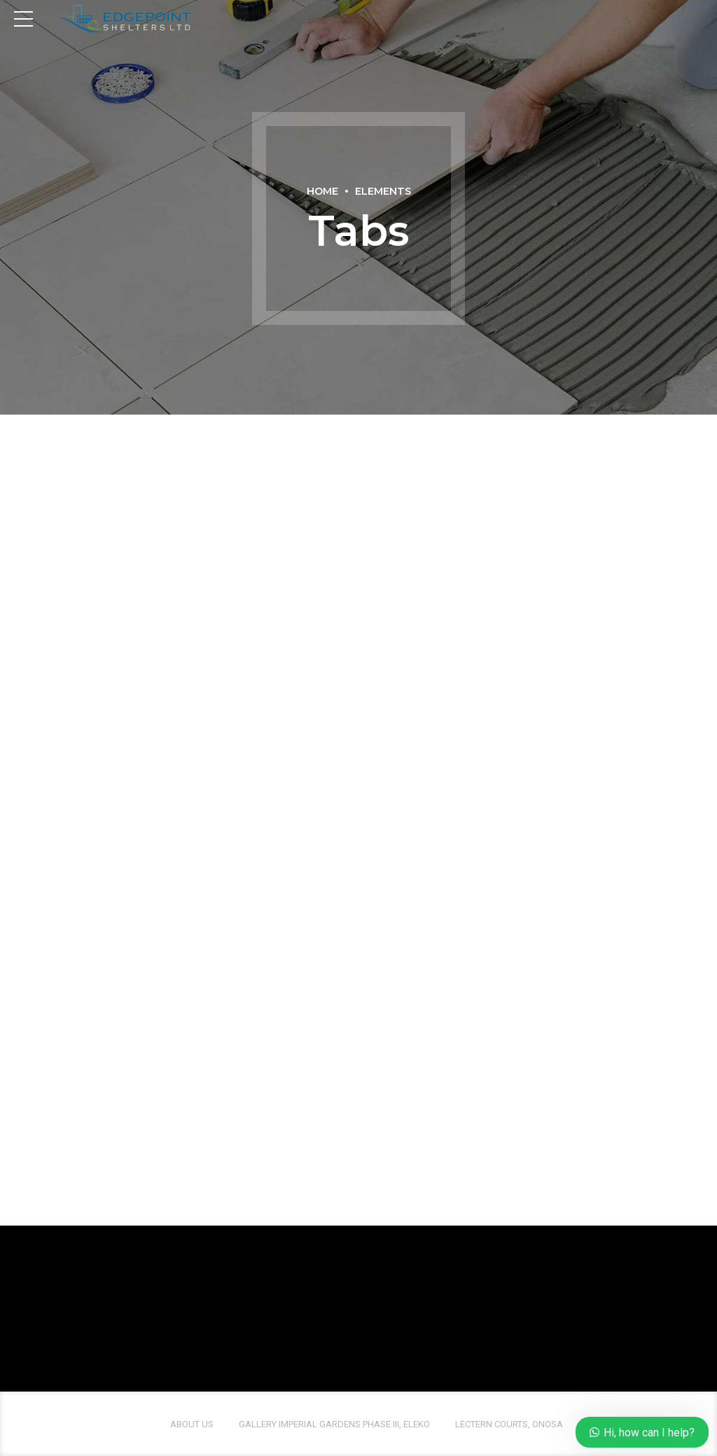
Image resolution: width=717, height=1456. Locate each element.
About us (192, 1424)
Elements (383, 191)
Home (322, 191)
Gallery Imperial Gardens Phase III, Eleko (334, 1424)
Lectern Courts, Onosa (509, 1424)
